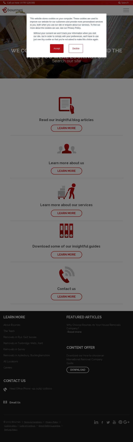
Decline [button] (75, 48)
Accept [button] (57, 48)
